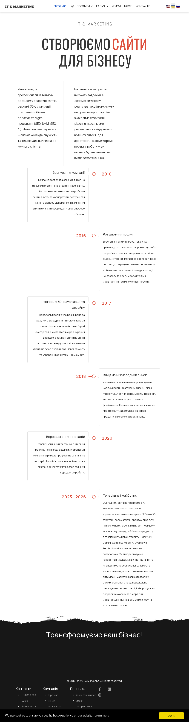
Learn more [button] (101, 715)
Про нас (60, 6)
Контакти (143, 6)
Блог (127, 6)
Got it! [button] (171, 715)
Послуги (80, 6)
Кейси (116, 6)
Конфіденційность (86, 695)
